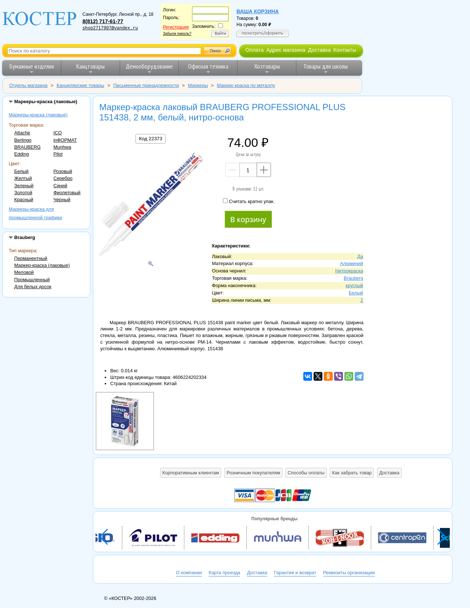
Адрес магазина (285, 50)
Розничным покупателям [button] (253, 472)
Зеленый (23, 185)
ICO (57, 132)
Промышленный (32, 279)
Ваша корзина (257, 11)
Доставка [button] (389, 472)
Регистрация (176, 27)
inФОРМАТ (65, 140)
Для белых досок (32, 286)
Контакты (344, 50)
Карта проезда (224, 572)
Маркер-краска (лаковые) (42, 265)
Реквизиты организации (349, 572)
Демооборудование (149, 68)
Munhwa (62, 147)
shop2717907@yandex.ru (110, 28)
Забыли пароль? (177, 34)
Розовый (62, 171)
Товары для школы (325, 68)
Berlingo (23, 140)
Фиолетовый (66, 192)
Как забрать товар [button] (352, 472)
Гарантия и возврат (295, 572)
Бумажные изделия (32, 68)
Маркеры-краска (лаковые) (38, 114)
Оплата (254, 50)
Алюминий (351, 263)
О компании (189, 572)
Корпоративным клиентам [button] (190, 472)
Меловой (24, 272)
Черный (61, 199)
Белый (21, 171)
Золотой (23, 192)
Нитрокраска (349, 271)
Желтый (23, 178)
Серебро (62, 178)
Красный (23, 199)
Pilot (57, 154)
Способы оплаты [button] (306, 472)
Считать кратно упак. (248, 201)
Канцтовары (90, 68)
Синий (60, 185)
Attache (22, 132)
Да (360, 256)
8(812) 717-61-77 (102, 21)
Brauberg (353, 278)
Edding (21, 154)
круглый (354, 285)
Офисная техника (208, 68)
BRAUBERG (27, 147)
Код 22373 (150, 138)
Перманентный (30, 258)
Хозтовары (267, 68)
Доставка (319, 50)
